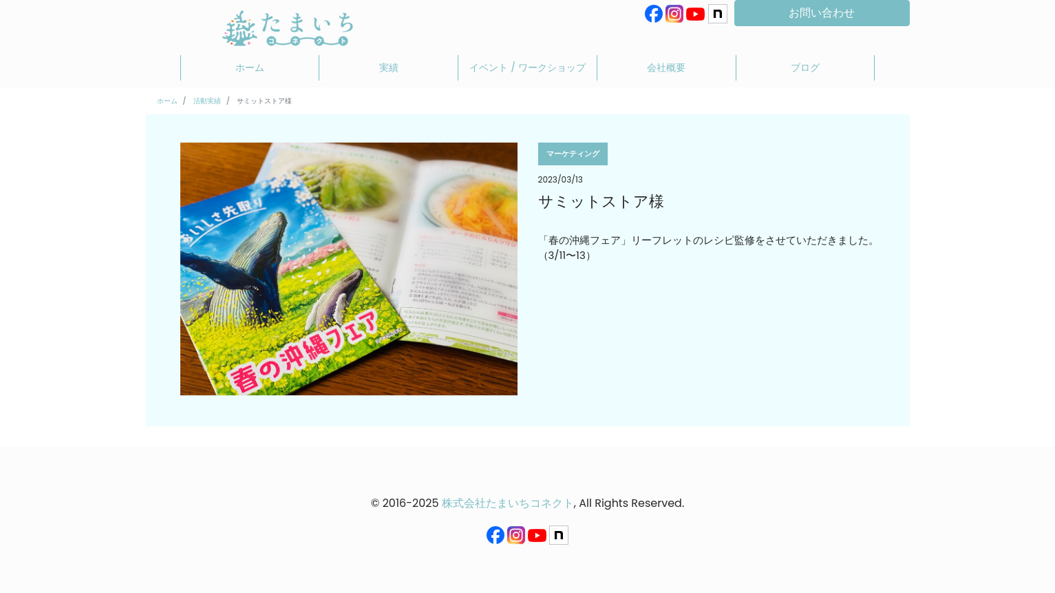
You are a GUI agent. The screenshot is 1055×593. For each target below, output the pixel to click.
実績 (388, 67)
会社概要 (666, 67)
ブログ (805, 67)
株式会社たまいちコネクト (508, 503)
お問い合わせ (822, 13)
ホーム (249, 67)
